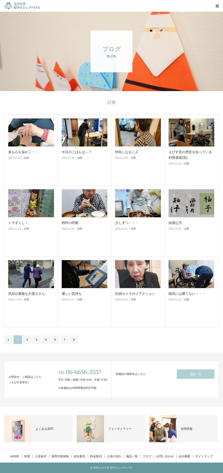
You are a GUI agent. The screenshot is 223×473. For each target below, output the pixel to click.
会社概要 (184, 456)
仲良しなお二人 (126, 152)
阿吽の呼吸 (70, 223)
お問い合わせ (165, 456)
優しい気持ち (72, 293)
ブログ (147, 456)
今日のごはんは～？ (77, 152)
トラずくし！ (18, 223)
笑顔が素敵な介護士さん (26, 293)
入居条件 (40, 456)
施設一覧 (195, 374)
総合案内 (79, 456)
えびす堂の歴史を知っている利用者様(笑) (190, 154)
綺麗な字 (175, 223)
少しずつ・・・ (126, 223)
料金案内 (96, 456)
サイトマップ (204, 456)
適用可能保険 (60, 456)
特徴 (27, 456)
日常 (26, 157)
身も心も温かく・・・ (25, 152)
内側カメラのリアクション (135, 293)
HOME (14, 456)
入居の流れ (114, 456)
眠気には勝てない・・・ (187, 293)
